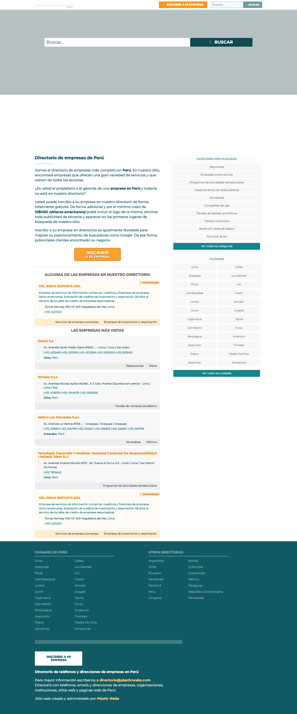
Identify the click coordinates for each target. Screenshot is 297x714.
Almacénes (133, 442)
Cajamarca (195, 319)
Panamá (154, 585)
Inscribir (97, 254)
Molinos (151, 442)
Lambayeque (194, 293)
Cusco (239, 293)
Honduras (155, 579)
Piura (194, 284)
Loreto (194, 301)
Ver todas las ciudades (216, 373)
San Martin (194, 328)
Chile (152, 567)
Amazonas (239, 362)
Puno (238, 328)
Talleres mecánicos (216, 221)
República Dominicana (205, 592)
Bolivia (193, 561)
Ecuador (154, 573)
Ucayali (239, 310)
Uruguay (155, 598)
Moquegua (195, 336)
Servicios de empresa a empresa (76, 322)
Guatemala (196, 573)
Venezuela (196, 598)
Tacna (239, 319)
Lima (47, 357)
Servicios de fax (216, 236)
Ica (239, 284)
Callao (239, 267)
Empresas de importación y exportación (130, 322)
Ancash (239, 301)
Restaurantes (135, 366)
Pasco (195, 354)
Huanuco (239, 336)
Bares (153, 366)
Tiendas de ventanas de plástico (136, 406)
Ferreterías (216, 198)
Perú (152, 592)
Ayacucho (194, 345)
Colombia (195, 567)
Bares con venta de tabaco (216, 228)
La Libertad (238, 275)
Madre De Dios (239, 354)
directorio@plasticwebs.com (125, 680)
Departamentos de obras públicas (216, 190)
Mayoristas (216, 167)
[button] (252, 5)
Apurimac (194, 362)
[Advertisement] (148, 123)
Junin (194, 310)
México (193, 579)
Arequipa (50, 434)
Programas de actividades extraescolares (130, 485)
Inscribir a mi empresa (183, 4)
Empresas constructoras (217, 174)
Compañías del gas (216, 205)
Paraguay (195, 585)
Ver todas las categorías (217, 246)
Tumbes (239, 345)
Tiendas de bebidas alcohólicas (216, 213)
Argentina (156, 561)
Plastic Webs (108, 699)
